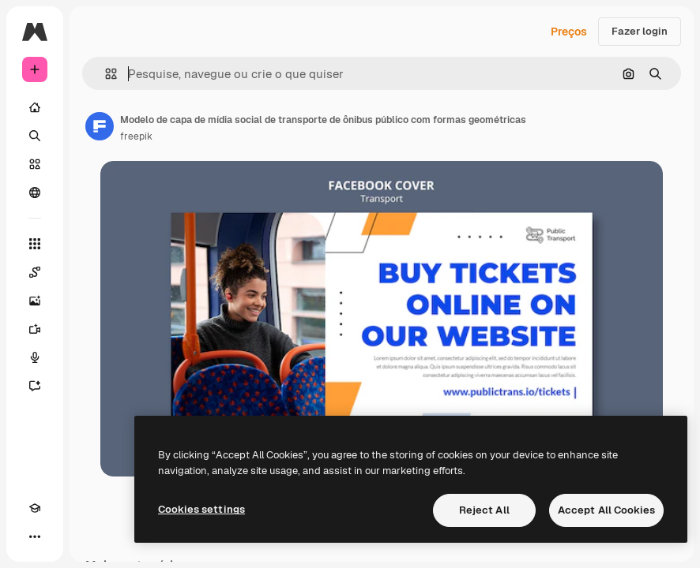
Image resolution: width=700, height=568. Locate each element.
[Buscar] (34, 135)
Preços (569, 31)
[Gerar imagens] (34, 300)
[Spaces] (34, 272)
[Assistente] (34, 385)
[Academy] (34, 508)
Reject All (484, 510)
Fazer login (640, 31)
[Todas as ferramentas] (34, 243)
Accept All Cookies (606, 510)
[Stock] (34, 164)
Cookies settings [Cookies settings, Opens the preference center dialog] (201, 509)
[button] (104, 74)
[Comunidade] (34, 192)
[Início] (34, 107)
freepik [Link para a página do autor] (136, 136)
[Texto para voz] (34, 357)
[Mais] (34, 536)
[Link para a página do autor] (99, 126)
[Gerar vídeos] (34, 329)
